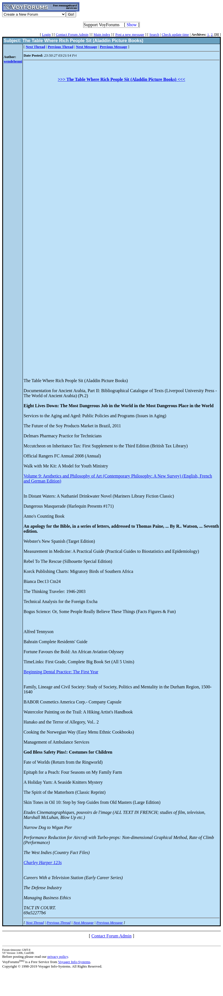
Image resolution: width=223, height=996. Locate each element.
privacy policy (57, 956)
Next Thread (35, 922)
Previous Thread (59, 922)
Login (46, 34)
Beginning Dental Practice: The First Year (60, 671)
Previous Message (109, 922)
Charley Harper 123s (42, 862)
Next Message (83, 922)
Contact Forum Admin (72, 34)
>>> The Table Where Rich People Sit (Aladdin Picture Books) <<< (121, 79)
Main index (102, 34)
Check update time (175, 34)
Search (154, 34)
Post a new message (129, 34)
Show (132, 24)
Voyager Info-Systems (74, 962)
